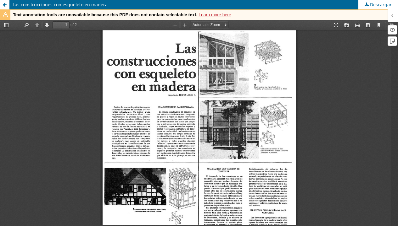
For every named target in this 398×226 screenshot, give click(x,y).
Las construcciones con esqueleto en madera (60, 5)
